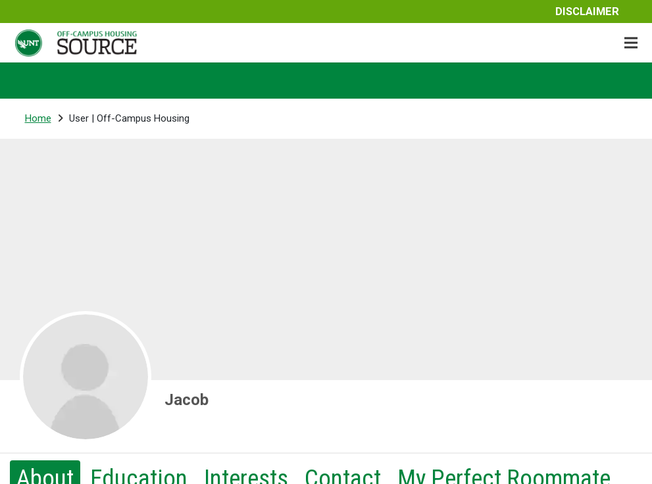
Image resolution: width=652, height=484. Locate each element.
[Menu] (630, 42)
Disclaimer (587, 11)
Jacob (186, 400)
